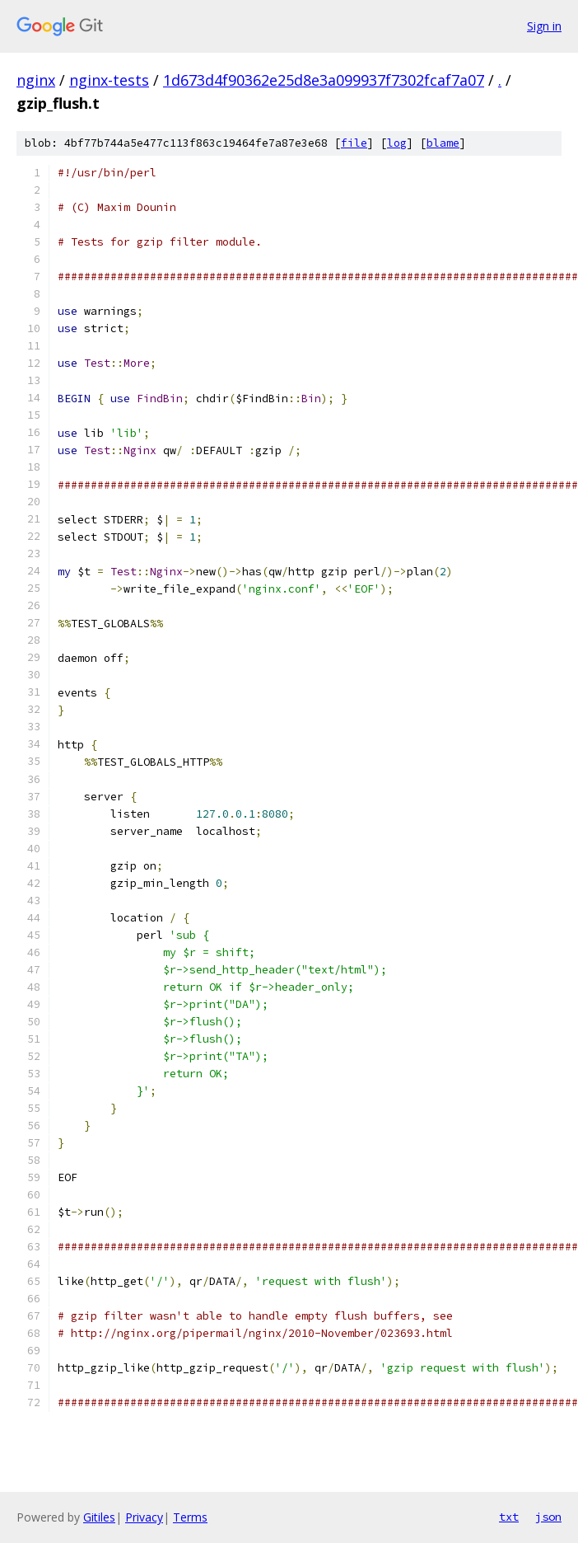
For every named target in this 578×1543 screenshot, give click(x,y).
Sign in (544, 26)
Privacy (144, 1517)
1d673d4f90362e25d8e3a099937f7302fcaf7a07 (323, 80)
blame (443, 143)
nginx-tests (109, 80)
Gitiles (99, 1517)
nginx (35, 80)
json (548, 1516)
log (397, 143)
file (354, 143)
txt (509, 1516)
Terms (190, 1517)
